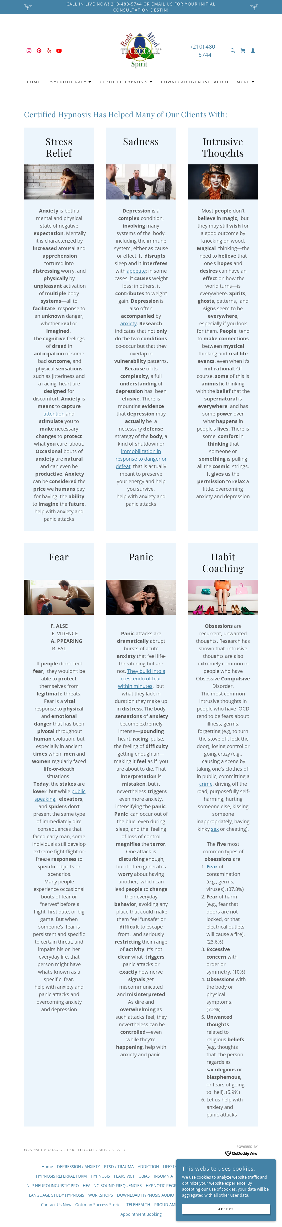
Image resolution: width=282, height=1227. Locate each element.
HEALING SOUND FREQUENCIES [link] (112, 1185)
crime (205, 783)
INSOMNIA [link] (163, 1176)
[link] (29, 51)
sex (215, 829)
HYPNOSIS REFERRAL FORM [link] (61, 1176)
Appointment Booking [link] (141, 1214)
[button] (253, 51)
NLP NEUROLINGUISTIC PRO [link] (52, 1185)
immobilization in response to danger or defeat (141, 459)
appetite (136, 270)
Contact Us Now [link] (56, 1204)
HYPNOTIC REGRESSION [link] (168, 1185)
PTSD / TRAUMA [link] (119, 1166)
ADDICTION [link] (148, 1166)
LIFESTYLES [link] (173, 1166)
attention (54, 413)
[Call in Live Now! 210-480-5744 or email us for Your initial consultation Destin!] (141, 7)
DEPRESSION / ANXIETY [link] (78, 1166)
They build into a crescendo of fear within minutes (141, 678)
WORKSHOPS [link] (100, 1195)
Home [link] (33, 81)
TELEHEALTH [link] (138, 1204)
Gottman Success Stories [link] (98, 1204)
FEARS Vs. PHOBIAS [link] (132, 1176)
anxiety (128, 323)
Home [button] (47, 1166)
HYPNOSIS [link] (100, 1176)
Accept (226, 1209)
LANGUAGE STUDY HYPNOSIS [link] (56, 1195)
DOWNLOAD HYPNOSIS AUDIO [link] (195, 81)
